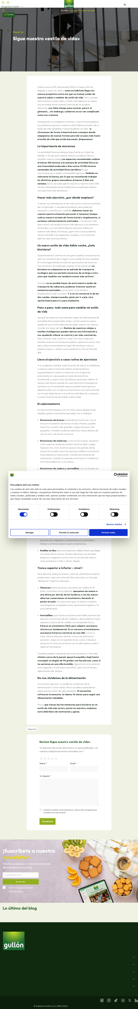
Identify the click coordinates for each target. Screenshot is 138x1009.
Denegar (29, 532)
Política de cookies (15, 891)
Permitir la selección (69, 532)
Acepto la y (20, 889)
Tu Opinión (45, 776)
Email (73, 763)
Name (43, 763)
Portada (64, 10)
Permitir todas (108, 532)
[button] (125, 5)
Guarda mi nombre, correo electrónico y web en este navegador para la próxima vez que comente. (70, 811)
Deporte (18, 32)
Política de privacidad (24, 888)
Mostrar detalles (114, 524)
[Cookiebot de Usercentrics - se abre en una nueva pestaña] (116, 475)
